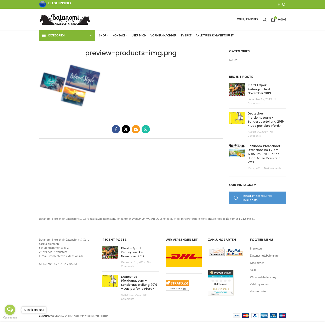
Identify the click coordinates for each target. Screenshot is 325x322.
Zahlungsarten (259, 284)
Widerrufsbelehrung (263, 277)
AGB (253, 270)
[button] (70, 85)
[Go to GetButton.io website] (10, 317)
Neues (233, 60)
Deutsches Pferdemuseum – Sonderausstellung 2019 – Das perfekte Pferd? (266, 119)
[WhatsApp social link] (146, 129)
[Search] (265, 19)
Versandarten (258, 291)
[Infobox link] (55, 4)
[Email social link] (136, 129)
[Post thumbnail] (237, 94)
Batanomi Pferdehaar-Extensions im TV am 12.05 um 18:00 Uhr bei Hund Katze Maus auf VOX (265, 154)
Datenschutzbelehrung (264, 255)
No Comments (272, 168)
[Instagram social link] (283, 4)
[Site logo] (65, 19)
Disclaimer (257, 262)
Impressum (257, 248)
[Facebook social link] (279, 4)
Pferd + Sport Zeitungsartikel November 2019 (259, 89)
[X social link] (126, 129)
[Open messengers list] (10, 310)
